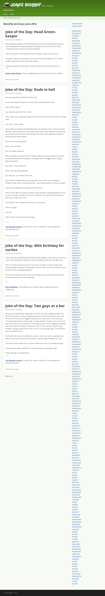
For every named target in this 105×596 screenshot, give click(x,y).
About (12, 14)
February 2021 (76, 159)
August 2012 (75, 411)
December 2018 (76, 223)
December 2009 (76, 490)
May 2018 (74, 240)
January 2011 (75, 457)
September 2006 (76, 576)
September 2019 (76, 201)
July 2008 (74, 532)
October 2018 (76, 228)
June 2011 (75, 445)
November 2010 (76, 462)
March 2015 (75, 334)
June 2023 (75, 90)
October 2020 (76, 169)
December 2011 (76, 430)
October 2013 (76, 376)
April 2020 (75, 184)
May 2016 (74, 300)
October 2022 (76, 110)
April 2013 (75, 391)
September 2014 (76, 349)
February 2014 (76, 366)
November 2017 (76, 255)
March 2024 (75, 68)
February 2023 (76, 100)
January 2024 (75, 73)
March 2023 (75, 97)
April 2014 (75, 361)
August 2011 (75, 440)
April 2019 (75, 213)
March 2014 (75, 364)
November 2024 (76, 48)
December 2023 (76, 75)
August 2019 (75, 203)
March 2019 (75, 216)
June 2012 (75, 416)
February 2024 (76, 70)
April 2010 (75, 480)
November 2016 (76, 285)
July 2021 (74, 147)
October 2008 (76, 524)
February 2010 (76, 485)
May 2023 (74, 92)
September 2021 (76, 142)
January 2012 (75, 428)
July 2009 (74, 502)
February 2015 (76, 337)
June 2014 (75, 356)
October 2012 (76, 406)
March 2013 (75, 393)
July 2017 (74, 265)
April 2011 (75, 450)
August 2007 (75, 559)
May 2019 (74, 211)
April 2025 (75, 38)
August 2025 (75, 36)
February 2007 (76, 573)
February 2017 (76, 277)
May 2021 (74, 152)
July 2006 (74, 581)
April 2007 (75, 569)
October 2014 (76, 346)
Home (5, 14)
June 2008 (75, 534)
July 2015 (74, 324)
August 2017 (75, 263)
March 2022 (75, 127)
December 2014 (76, 341)
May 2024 (74, 63)
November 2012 (76, 403)
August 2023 (75, 85)
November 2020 (76, 166)
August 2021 (75, 144)
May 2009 (74, 507)
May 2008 (74, 536)
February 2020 (76, 189)
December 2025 (76, 31)
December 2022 (76, 105)
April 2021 (75, 154)
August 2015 (75, 322)
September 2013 (76, 379)
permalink (16, 79)
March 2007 (75, 571)
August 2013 (75, 381)
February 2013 (76, 396)
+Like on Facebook (77, 23)
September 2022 (76, 112)
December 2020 (76, 164)
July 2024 (74, 58)
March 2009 (75, 512)
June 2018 (75, 238)
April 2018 (75, 243)
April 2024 (75, 65)
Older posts (8, 376)
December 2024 (76, 45)
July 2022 (74, 117)
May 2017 (74, 270)
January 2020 (75, 191)
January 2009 (75, 517)
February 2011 (76, 455)
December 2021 (76, 134)
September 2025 (76, 33)
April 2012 (75, 420)
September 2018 (76, 230)
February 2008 (76, 544)
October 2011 (76, 435)
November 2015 (76, 314)
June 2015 (75, 327)
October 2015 (76, 317)
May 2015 (74, 329)
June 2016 (75, 297)
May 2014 (74, 359)
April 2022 (75, 124)
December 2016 (76, 282)
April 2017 (75, 272)
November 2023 (76, 77)
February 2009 (76, 514)
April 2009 (75, 509)
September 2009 (76, 497)
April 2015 (75, 332)
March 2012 (75, 423)
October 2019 (76, 198)
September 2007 (76, 556)
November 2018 (76, 226)
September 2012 (76, 408)
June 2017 (75, 268)
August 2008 (75, 529)
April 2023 (75, 95)
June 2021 (75, 149)
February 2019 (76, 218)
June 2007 (75, 564)
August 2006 (75, 578)
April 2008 (75, 539)
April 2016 (75, 302)
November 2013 (76, 374)
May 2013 (74, 388)
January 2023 (75, 102)
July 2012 (74, 413)
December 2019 (76, 193)
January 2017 (75, 280)
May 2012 (74, 418)
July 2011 (74, 443)
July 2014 (74, 354)
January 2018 (75, 250)
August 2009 (75, 499)
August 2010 (75, 470)
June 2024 (75, 60)
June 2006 (75, 583)
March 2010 (75, 482)
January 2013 (75, 398)
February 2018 (76, 248)
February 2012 (76, 425)
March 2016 (75, 305)
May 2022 (74, 122)
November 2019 (76, 196)
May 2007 (74, 566)
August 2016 (75, 292)
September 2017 (76, 260)
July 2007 (74, 561)
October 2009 (76, 494)
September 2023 (76, 82)
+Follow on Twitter (77, 26)
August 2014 (75, 351)
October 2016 (76, 287)
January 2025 (75, 43)
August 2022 (75, 114)
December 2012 (76, 401)
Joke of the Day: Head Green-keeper (30, 33)
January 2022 (75, 132)
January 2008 (75, 546)
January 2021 (75, 161)
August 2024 (75, 55)
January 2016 (75, 309)
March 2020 (75, 186)
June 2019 (75, 208)
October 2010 (76, 465)
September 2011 (76, 438)
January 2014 (75, 369)
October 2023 (76, 80)
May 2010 (74, 477)
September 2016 (76, 290)
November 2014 (76, 344)
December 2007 (76, 549)
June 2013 (75, 386)
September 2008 (76, 527)
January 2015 (75, 339)
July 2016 (74, 295)
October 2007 (76, 554)
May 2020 (74, 181)
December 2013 (76, 371)
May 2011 (74, 448)
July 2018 (74, 235)
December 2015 (76, 312)
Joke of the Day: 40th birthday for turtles (34, 247)
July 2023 (74, 87)
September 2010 (76, 467)
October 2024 (76, 50)
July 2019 (74, 206)
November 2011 (76, 433)
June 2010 (75, 475)
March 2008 (75, 541)
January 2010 (75, 487)
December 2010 (76, 460)
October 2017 (76, 258)
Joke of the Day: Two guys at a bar (35, 305)
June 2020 (75, 179)
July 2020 (74, 176)
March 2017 (75, 275)
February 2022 (76, 129)
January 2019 (75, 221)
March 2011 (75, 453)
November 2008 (76, 522)
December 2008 (76, 519)
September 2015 (76, 319)
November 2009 (76, 492)
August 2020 (75, 174)
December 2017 (76, 253)
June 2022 (75, 119)
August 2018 (75, 233)
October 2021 (76, 139)
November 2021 (76, 137)
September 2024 (76, 53)
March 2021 (75, 156)
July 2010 (74, 472)
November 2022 (76, 107)
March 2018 (75, 245)
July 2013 (74, 384)
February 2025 (76, 41)
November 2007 (76, 551)
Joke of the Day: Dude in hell (30, 89)
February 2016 (76, 307)
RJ (21, 40)
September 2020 (76, 171)
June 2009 (75, 504)
